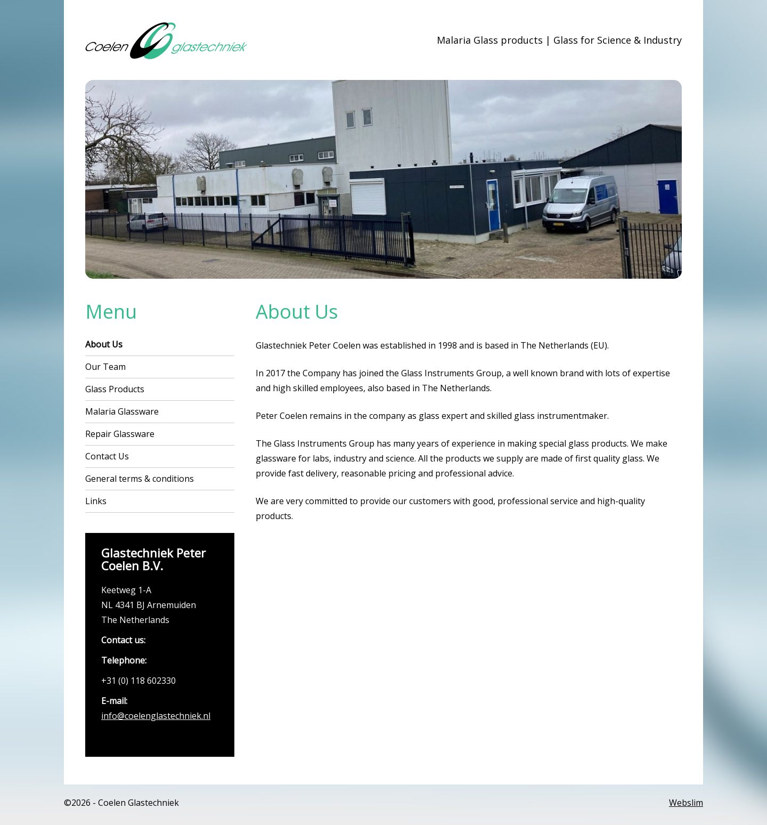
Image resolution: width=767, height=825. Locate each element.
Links (96, 501)
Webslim (686, 802)
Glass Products (114, 389)
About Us (104, 344)
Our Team (105, 367)
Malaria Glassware (122, 411)
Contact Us (107, 456)
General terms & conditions (139, 478)
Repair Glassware (119, 434)
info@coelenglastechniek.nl (155, 716)
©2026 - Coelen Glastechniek (121, 802)
